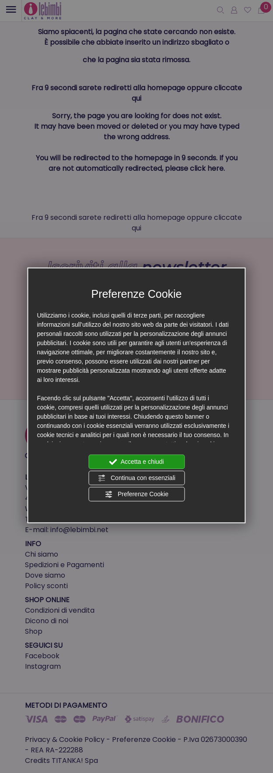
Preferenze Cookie (136, 494)
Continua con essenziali (136, 478)
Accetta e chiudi (136, 462)
